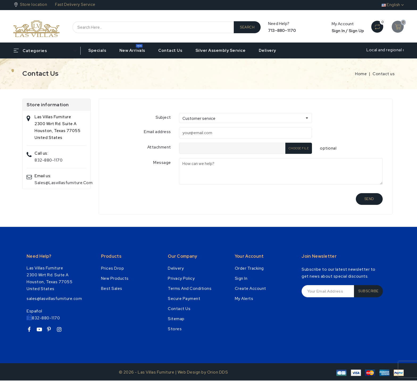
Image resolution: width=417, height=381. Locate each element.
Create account (250, 288)
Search (247, 27)
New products (115, 278)
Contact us (170, 50)
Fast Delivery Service (75, 4)
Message (162, 162)
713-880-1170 (282, 30)
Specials (97, 50)
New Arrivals (132, 50)
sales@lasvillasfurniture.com (64, 182)
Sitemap (176, 318)
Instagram (61, 330)
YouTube (41, 330)
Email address (157, 131)
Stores (175, 329)
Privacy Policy (181, 278)
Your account (249, 256)
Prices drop (112, 268)
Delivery (267, 50)
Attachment (159, 147)
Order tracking (249, 268)
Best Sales (111, 288)
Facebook (31, 330)
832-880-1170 (48, 160)
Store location (33, 4)
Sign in (241, 278)
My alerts (244, 298)
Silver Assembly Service (220, 50)
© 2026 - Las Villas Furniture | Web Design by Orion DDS (173, 372)
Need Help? (39, 256)
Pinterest (51, 330)
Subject (163, 117)
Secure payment (184, 298)
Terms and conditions (189, 288)
